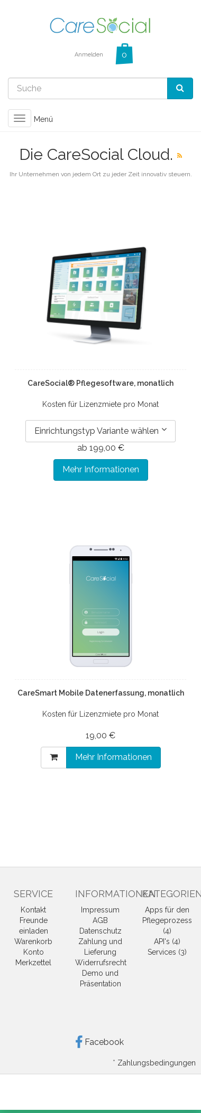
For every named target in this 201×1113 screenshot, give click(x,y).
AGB (100, 920)
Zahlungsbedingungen (156, 1063)
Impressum (100, 910)
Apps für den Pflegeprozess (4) (167, 920)
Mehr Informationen (100, 469)
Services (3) (167, 952)
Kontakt (33, 910)
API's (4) (167, 941)
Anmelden (89, 54)
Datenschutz (100, 931)
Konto (33, 952)
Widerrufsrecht (100, 962)
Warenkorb (33, 941)
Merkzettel (33, 962)
